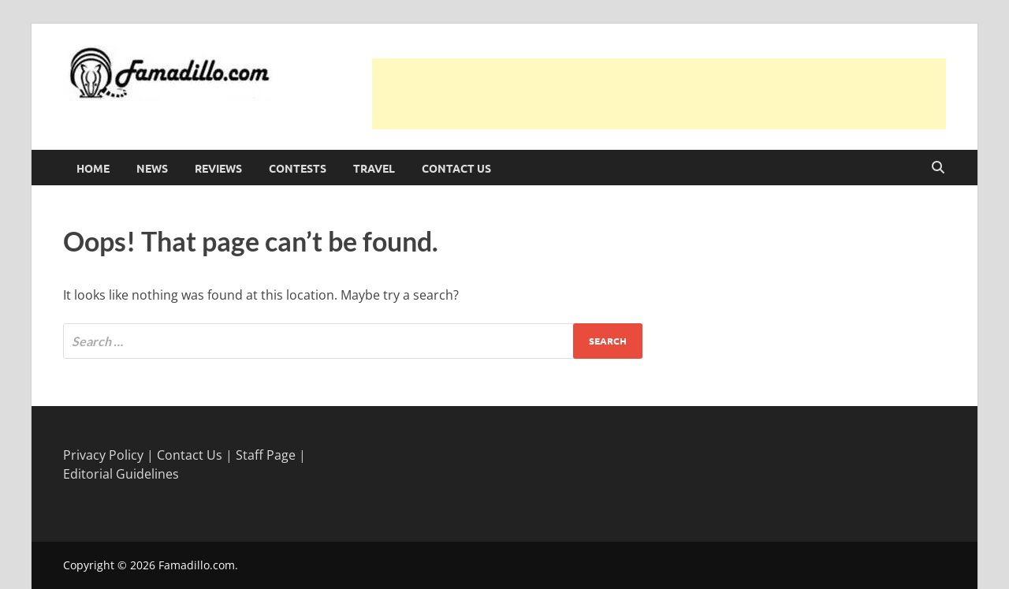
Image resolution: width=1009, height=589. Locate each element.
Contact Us (456, 168)
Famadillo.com (196, 564)
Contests (297, 168)
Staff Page (266, 455)
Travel (374, 168)
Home (93, 168)
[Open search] (938, 168)
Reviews (218, 168)
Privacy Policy (103, 455)
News (152, 168)
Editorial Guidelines (121, 474)
